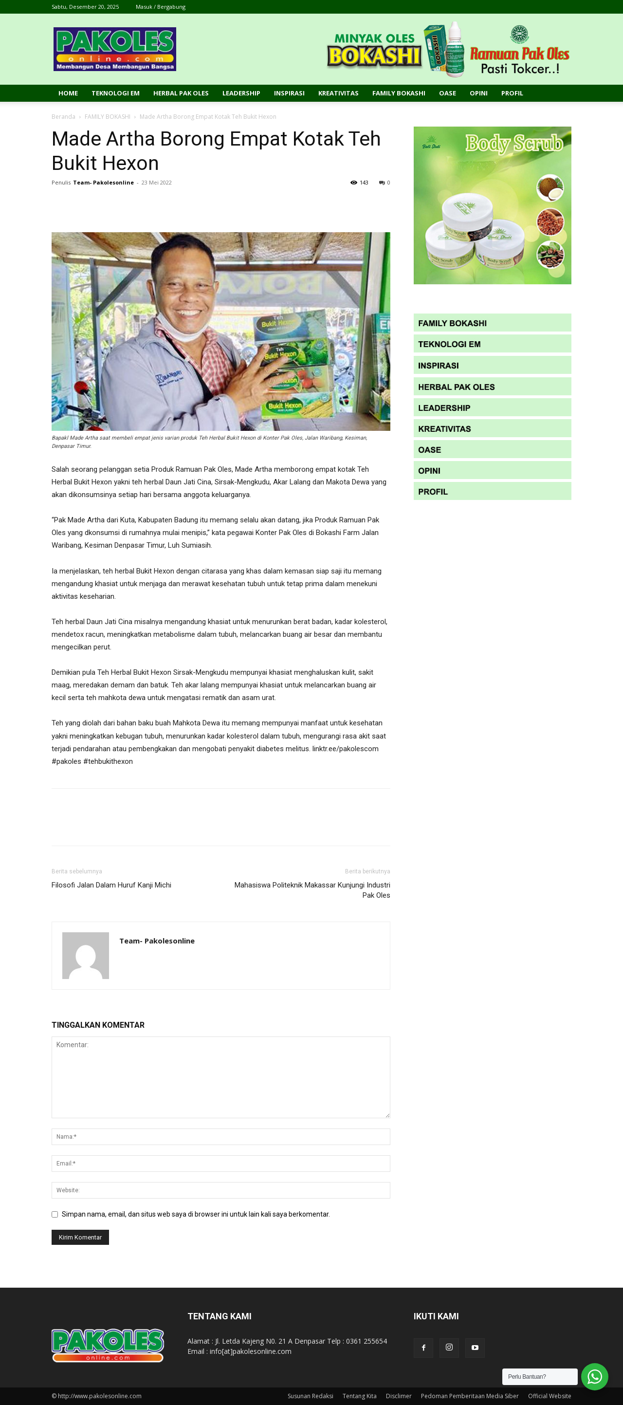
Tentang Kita (360, 1396)
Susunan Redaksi (310, 1396)
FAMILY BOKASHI (107, 116)
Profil (512, 93)
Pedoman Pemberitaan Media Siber (470, 1396)
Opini (479, 93)
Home (68, 93)
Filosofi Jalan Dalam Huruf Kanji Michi (111, 885)
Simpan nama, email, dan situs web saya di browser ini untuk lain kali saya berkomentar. (196, 1214)
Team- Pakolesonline (103, 182)
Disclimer (399, 1396)
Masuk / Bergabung (160, 6)
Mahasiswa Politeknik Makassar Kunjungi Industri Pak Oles (312, 890)
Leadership (241, 93)
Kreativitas (338, 93)
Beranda (63, 116)
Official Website (549, 1396)
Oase (447, 93)
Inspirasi (289, 93)
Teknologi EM (116, 93)
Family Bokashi (398, 93)
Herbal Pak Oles (181, 93)
